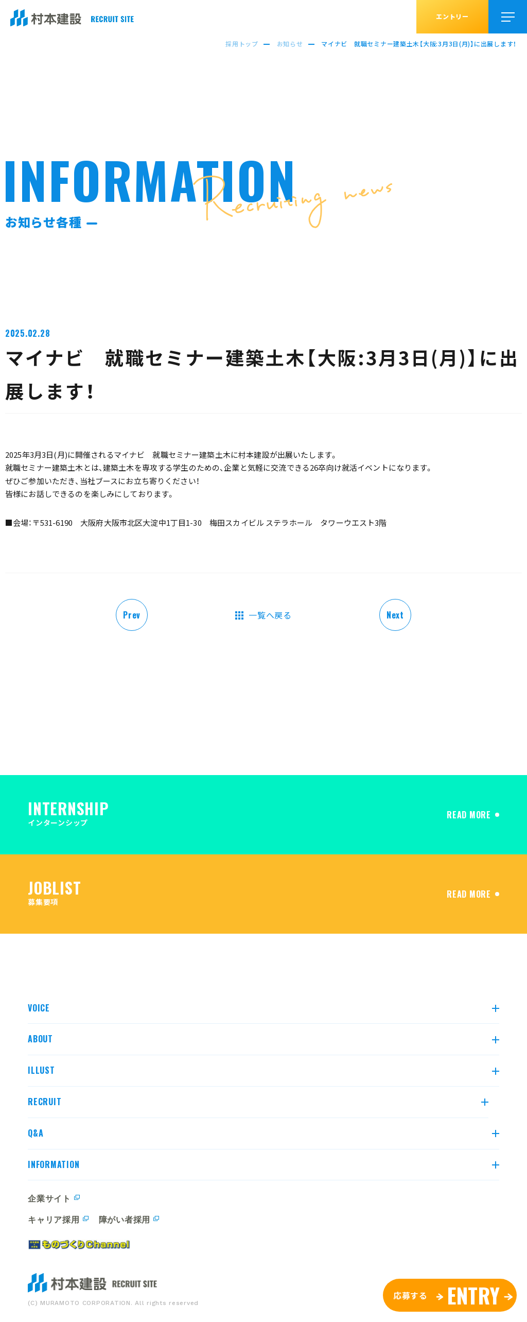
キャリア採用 (53, 1219)
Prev (131, 615)
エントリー (452, 16)
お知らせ (290, 43)
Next (395, 615)
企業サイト (49, 1198)
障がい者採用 (124, 1219)
